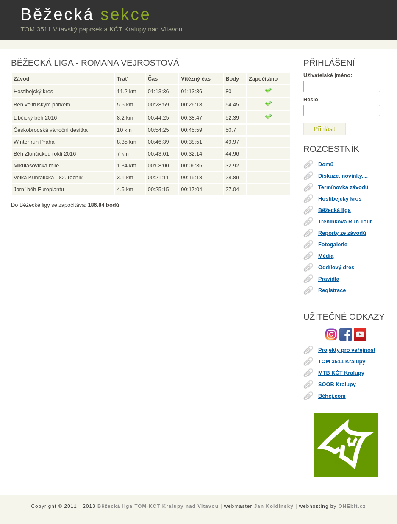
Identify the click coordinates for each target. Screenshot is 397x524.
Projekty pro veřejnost (346, 350)
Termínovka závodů (343, 187)
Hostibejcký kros (339, 198)
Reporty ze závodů (342, 233)
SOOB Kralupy (337, 384)
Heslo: (311, 99)
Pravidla (328, 279)
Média (325, 256)
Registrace (332, 290)
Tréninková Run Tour (345, 221)
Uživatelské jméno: (327, 75)
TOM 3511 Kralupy (341, 361)
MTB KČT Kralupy (341, 373)
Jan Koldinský (274, 506)
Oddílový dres (336, 267)
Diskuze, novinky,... (343, 176)
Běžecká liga (334, 210)
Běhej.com (332, 396)
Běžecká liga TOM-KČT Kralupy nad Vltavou (158, 506)
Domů (325, 164)
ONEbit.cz (352, 506)
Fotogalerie (332, 244)
